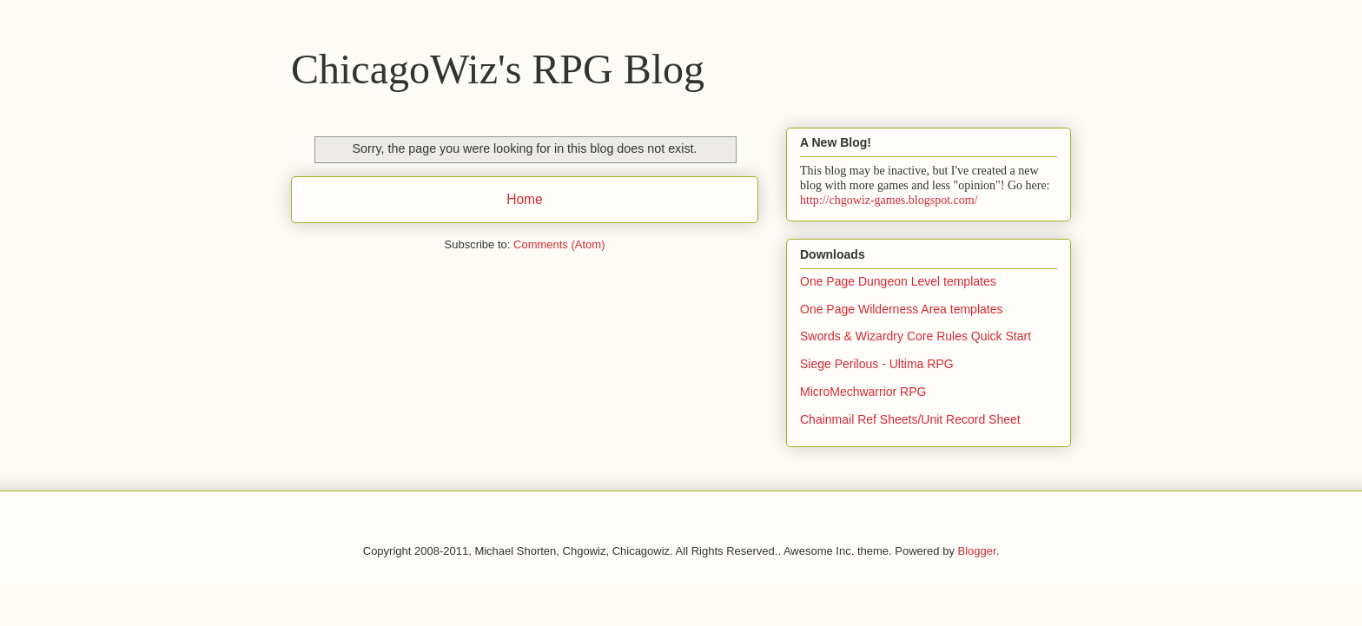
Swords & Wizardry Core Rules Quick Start (915, 336)
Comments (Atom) (559, 244)
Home (524, 199)
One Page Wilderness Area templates (901, 309)
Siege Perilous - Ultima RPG (877, 364)
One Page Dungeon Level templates (898, 281)
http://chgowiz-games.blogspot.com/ (889, 200)
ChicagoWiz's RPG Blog (497, 69)
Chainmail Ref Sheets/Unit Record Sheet (910, 419)
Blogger (977, 550)
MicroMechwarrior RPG (863, 392)
